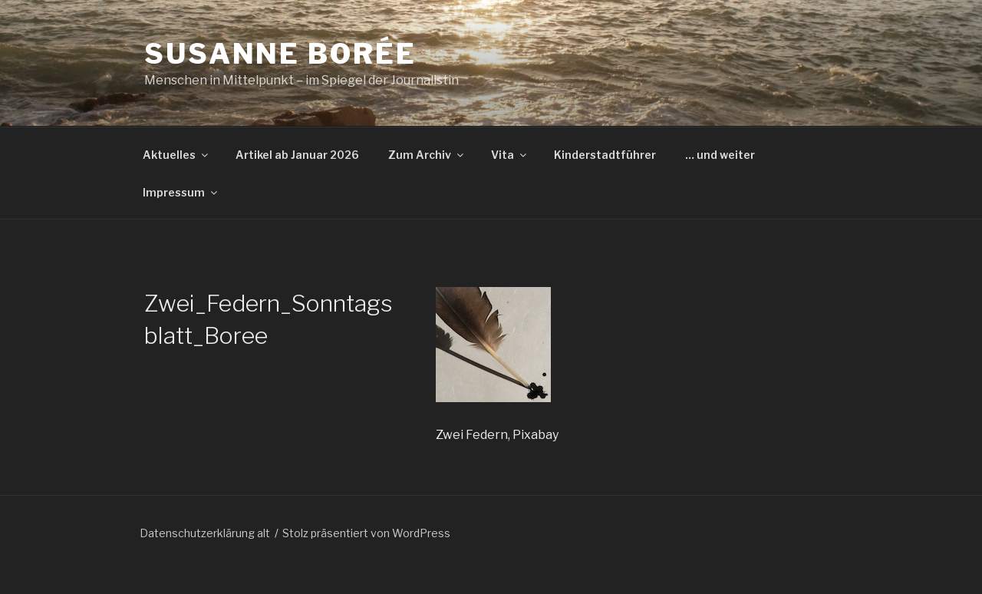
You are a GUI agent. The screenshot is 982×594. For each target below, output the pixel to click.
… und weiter (720, 154)
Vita (510, 154)
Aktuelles (176, 154)
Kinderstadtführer (605, 154)
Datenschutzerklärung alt (205, 533)
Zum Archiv (427, 154)
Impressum (181, 192)
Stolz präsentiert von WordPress (366, 533)
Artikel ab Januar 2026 (297, 154)
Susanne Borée (280, 54)
